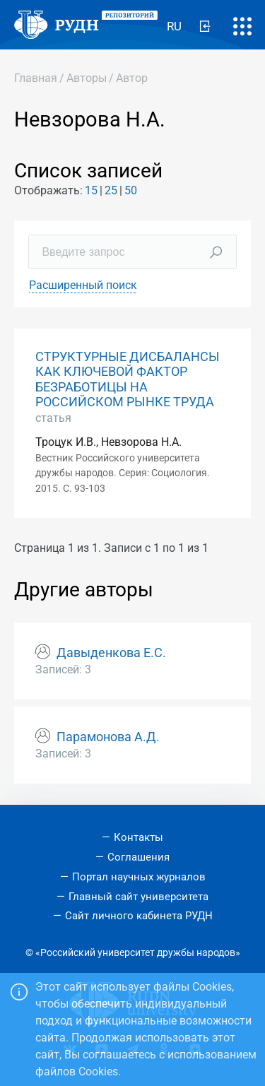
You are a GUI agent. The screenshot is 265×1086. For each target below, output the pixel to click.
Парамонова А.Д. (108, 737)
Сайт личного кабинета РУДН (139, 915)
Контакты (138, 837)
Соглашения (138, 857)
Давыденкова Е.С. (111, 653)
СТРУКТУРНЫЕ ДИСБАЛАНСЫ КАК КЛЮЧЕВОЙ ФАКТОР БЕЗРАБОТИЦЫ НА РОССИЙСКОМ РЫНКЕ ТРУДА (127, 379)
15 (91, 190)
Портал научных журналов (139, 876)
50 (130, 190)
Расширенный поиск (83, 285)
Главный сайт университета (138, 896)
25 (111, 190)
